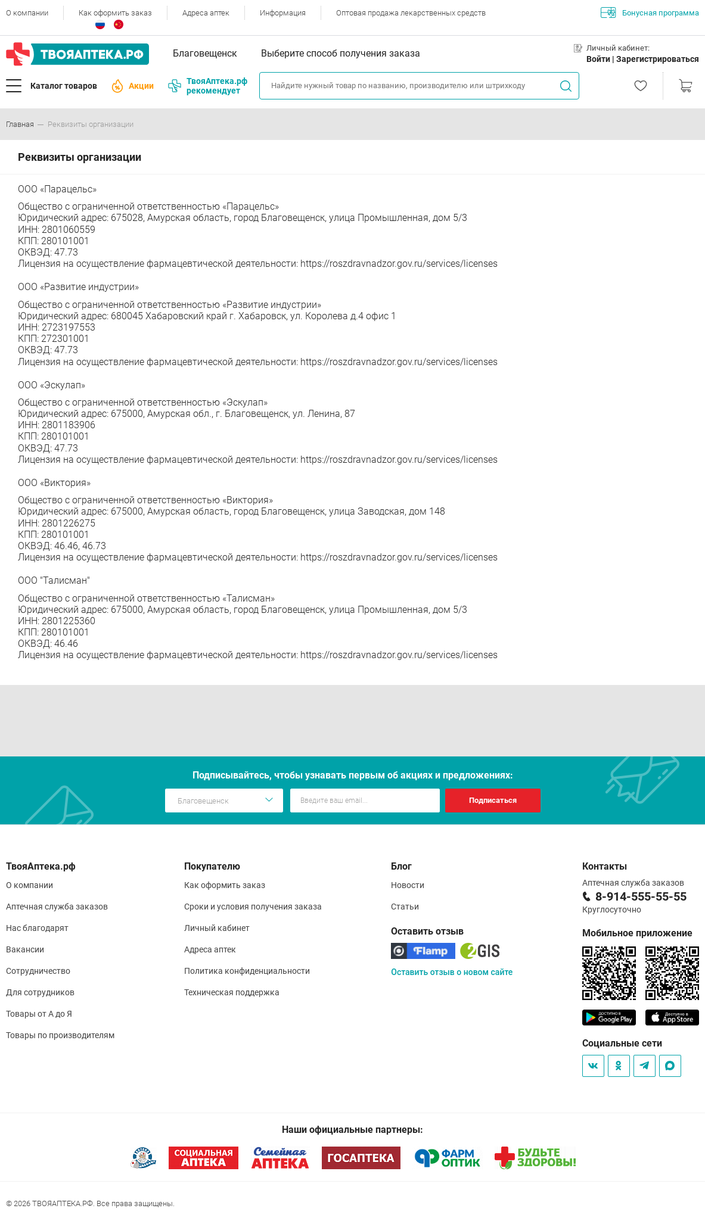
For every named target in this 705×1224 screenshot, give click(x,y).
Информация (283, 12)
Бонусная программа (650, 12)
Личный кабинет (217, 928)
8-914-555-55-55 (641, 896)
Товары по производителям (60, 1035)
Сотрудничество (38, 971)
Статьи (405, 906)
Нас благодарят (37, 928)
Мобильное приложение (637, 933)
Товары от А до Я (39, 1014)
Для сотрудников (40, 992)
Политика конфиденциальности (247, 971)
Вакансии (25, 949)
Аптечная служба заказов (57, 906)
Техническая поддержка (231, 992)
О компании (27, 12)
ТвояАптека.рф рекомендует (207, 85)
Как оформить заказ (115, 12)
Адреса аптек (205, 12)
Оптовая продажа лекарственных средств (411, 12)
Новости (407, 885)
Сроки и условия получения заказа (253, 906)
